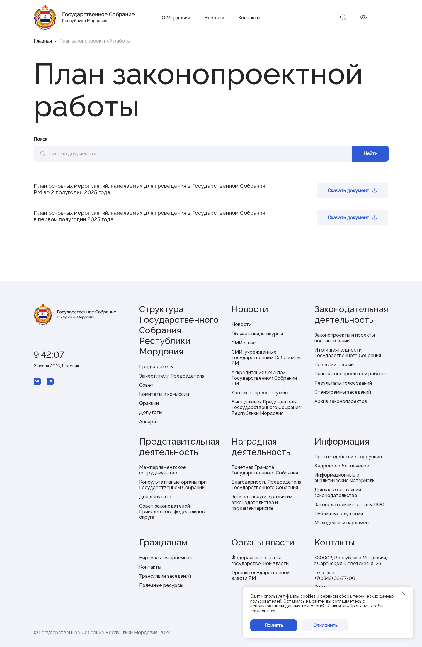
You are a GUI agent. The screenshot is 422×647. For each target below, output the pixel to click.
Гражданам (163, 542)
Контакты (249, 18)
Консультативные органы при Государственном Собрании (173, 484)
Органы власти (263, 542)
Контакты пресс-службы (260, 393)
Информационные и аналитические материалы (344, 477)
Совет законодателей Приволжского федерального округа (173, 511)
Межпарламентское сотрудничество (162, 470)
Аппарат (149, 422)
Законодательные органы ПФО (349, 504)
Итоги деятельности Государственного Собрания (347, 352)
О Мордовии (176, 18)
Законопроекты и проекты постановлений (344, 337)
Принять (273, 625)
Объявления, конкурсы (257, 334)
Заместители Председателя (171, 376)
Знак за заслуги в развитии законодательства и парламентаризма (262, 502)
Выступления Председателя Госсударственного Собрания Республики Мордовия (266, 407)
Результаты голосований (343, 383)
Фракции (149, 403)
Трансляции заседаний (165, 576)
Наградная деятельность (261, 446)
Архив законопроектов (340, 401)
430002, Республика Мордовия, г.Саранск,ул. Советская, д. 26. (350, 560)
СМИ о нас (244, 343)
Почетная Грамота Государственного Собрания (265, 470)
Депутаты (150, 412)
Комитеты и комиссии (164, 394)
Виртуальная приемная (165, 557)
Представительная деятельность (179, 446)
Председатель (156, 366)
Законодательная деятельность (351, 314)
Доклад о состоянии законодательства (337, 492)
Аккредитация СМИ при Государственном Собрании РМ (264, 378)
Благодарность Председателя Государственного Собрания (266, 484)
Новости (214, 18)
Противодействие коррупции (348, 457)
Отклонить (325, 625)
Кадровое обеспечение (341, 466)
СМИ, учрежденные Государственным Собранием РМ (266, 357)
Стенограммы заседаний (342, 392)
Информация (342, 441)
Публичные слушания (338, 513)
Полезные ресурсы (161, 585)
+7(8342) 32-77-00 (334, 578)
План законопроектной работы (350, 373)
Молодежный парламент (342, 523)
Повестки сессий (334, 364)
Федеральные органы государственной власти (260, 560)
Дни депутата (155, 496)
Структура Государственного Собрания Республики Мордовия (179, 330)
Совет (146, 385)
